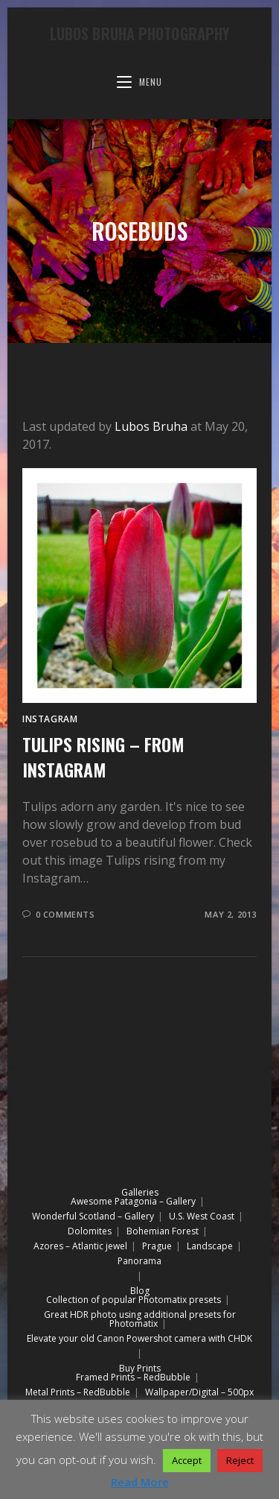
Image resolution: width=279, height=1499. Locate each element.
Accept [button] (187, 1460)
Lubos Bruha (151, 426)
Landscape (210, 1246)
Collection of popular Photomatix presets (133, 1299)
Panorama (139, 1261)
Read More (140, 1481)
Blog (140, 1290)
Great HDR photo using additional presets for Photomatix (140, 1319)
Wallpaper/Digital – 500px (199, 1392)
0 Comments (65, 914)
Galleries (139, 1192)
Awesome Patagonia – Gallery (133, 1201)
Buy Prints (140, 1368)
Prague (157, 1246)
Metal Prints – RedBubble (77, 1392)
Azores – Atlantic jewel (80, 1246)
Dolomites (90, 1231)
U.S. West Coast (201, 1216)
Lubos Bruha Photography (139, 33)
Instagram (49, 719)
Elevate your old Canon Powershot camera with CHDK (139, 1338)
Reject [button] (240, 1460)
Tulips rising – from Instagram (103, 756)
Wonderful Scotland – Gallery (93, 1216)
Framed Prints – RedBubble (133, 1377)
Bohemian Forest (162, 1231)
